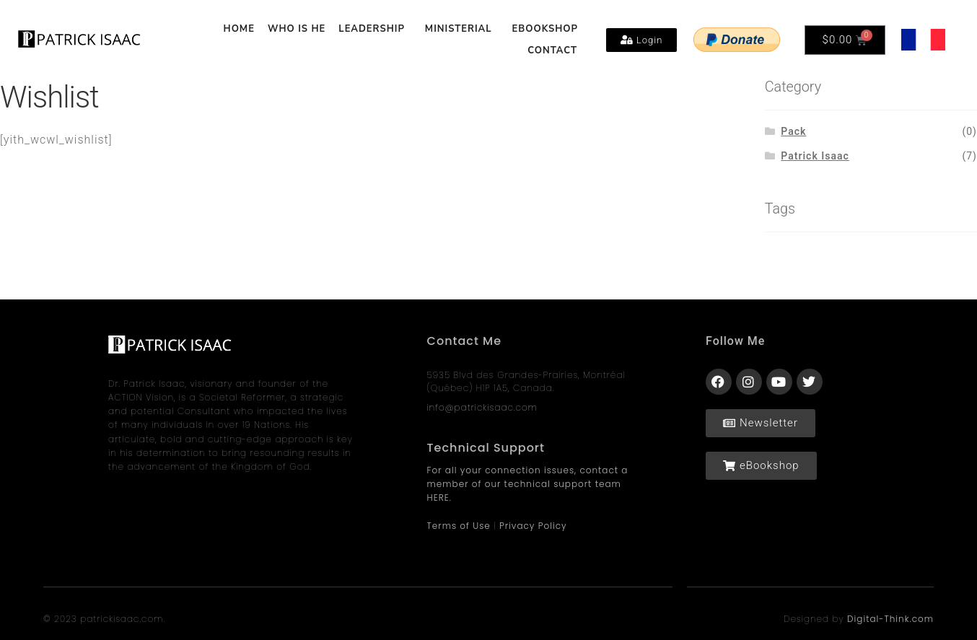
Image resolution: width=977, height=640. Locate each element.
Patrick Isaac (815, 156)
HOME (239, 28)
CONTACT (552, 50)
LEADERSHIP (375, 29)
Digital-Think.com (890, 619)
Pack (793, 131)
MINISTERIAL (462, 29)
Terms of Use (459, 526)
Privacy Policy (533, 526)
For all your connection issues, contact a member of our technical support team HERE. (527, 484)
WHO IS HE (296, 28)
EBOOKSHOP (545, 28)
